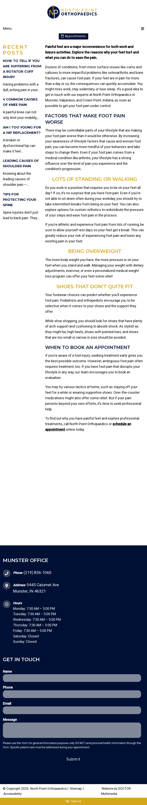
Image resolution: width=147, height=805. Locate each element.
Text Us (73, 801)
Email (8, 703)
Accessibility (12, 794)
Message (11, 720)
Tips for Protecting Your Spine (19, 199)
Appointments (73, 36)
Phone (9, 687)
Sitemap (76, 788)
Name (9, 671)
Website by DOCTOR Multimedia (116, 791)
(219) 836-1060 (37, 572)
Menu (7, 28)
